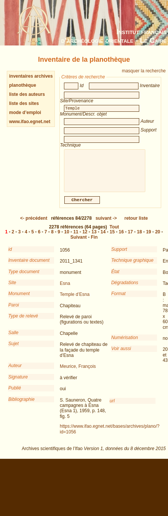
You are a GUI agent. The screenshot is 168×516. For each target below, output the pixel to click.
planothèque (22, 85)
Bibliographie (21, 404)
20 (157, 237)
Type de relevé (23, 321)
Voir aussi (121, 354)
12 (84, 237)
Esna (65, 288)
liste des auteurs (27, 94)
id (10, 254)
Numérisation (124, 343)
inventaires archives (31, 76)
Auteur (15, 371)
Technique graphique (132, 265)
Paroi (13, 310)
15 (112, 237)
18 (139, 237)
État (115, 277)
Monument (19, 299)
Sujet (13, 349)
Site (12, 288)
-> (106, 223)
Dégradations (124, 288)
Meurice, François (78, 371)
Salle (13, 338)
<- (33, 223)
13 (94, 237)
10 (66, 237)
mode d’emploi (25, 112)
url (112, 406)
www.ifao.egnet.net (29, 121)
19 (148, 237)
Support (119, 254)
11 (75, 237)
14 (103, 237)
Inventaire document (29, 265)
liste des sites (24, 103)
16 (121, 237)
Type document (23, 277)
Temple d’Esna (75, 299)
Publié (14, 393)
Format (118, 299)
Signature (18, 382)
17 (130, 237)
